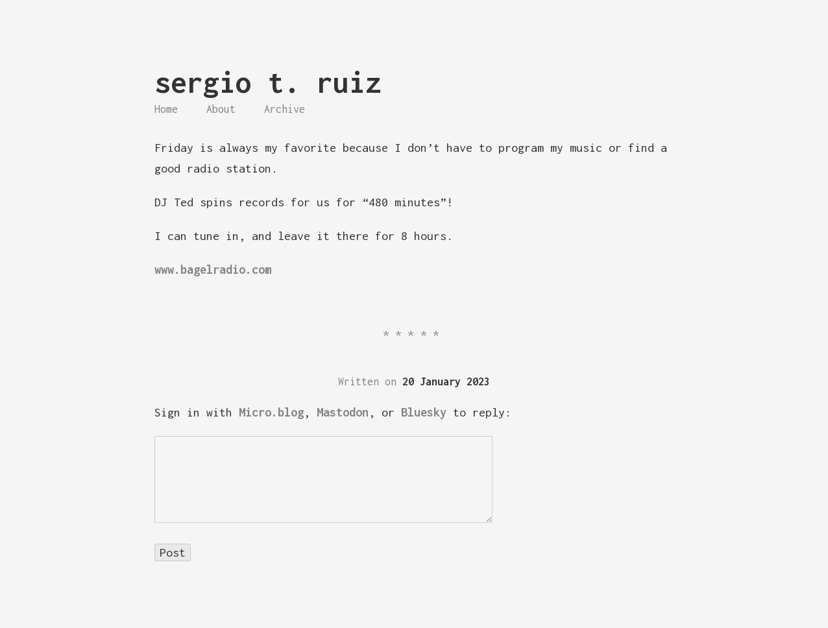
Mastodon (343, 412)
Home (166, 109)
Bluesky (423, 412)
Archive (284, 109)
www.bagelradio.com (212, 269)
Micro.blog (271, 412)
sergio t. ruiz (268, 82)
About (221, 109)
